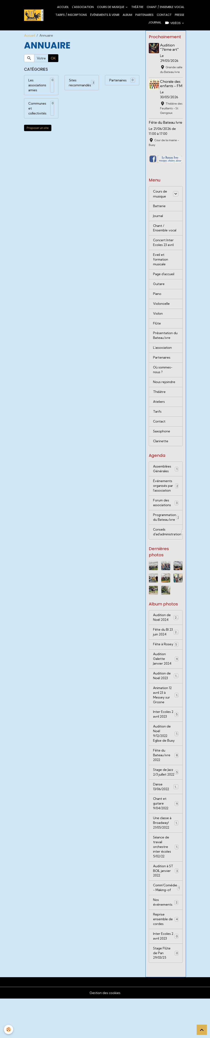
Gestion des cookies (105, 1032)
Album (127, 15)
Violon (158, 326)
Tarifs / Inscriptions (71, 15)
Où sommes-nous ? (163, 383)
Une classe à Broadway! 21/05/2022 (166, 858)
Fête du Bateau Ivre (165, 131)
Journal (154, 22)
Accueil (63, 7)
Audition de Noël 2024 (165, 635)
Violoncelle (161, 316)
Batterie (159, 215)
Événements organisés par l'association (165, 502)
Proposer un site (38, 128)
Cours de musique (111, 7)
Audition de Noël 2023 (165, 695)
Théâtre (137, 7)
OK (53, 58)
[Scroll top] (202, 1030)
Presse (179, 15)
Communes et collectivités (37, 108)
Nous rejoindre (164, 396)
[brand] (34, 15)
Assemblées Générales (165, 484)
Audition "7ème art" (170, 47)
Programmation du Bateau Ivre (167, 534)
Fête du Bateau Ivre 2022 (165, 783)
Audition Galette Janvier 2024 (165, 678)
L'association (83, 7)
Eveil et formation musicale (160, 270)
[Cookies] (8, 1029)
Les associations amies (37, 85)
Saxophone (162, 446)
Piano (157, 306)
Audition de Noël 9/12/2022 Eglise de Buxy (166, 758)
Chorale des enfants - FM (171, 90)
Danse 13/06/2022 (165, 820)
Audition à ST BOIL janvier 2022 (165, 907)
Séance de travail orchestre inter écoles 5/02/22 (166, 882)
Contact (164, 15)
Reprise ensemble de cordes (165, 957)
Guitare (159, 295)
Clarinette (160, 456)
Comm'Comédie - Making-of (168, 924)
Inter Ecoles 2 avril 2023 (165, 735)
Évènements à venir (104, 15)
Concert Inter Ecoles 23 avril (163, 252)
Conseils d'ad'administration (168, 549)
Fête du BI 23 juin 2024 (165, 650)
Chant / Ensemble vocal (165, 7)
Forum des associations (165, 519)
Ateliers (159, 416)
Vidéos (173, 22)
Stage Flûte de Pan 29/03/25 (165, 992)
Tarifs (157, 426)
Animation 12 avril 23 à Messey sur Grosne (166, 715)
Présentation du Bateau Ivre (165, 348)
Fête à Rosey (165, 663)
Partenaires (144, 15)
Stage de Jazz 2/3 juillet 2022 (165, 803)
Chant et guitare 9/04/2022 (165, 838)
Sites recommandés (80, 82)
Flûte (157, 336)
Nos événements (165, 939)
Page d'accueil (164, 285)
